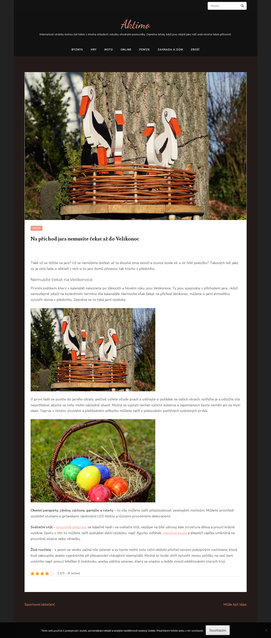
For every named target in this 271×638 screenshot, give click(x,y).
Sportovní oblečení (40, 604)
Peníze (144, 49)
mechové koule (175, 533)
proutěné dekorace (71, 527)
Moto (108, 49)
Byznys (77, 49)
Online (126, 49)
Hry (94, 49)
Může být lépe (235, 604)
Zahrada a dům (170, 49)
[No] (266, 630)
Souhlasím (217, 630)
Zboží (195, 49)
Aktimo (135, 24)
